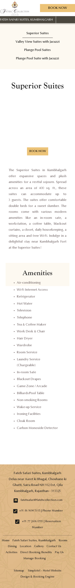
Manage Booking (34, 558)
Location (25, 546)
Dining (12, 546)
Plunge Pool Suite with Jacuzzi (37, 58)
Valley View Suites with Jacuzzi (38, 41)
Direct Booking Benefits (36, 552)
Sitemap (19, 570)
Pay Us (59, 552)
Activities (11, 552)
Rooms (63, 540)
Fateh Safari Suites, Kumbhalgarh (26, 19)
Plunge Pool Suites (37, 50)
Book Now (57, 8)
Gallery (39, 546)
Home (6, 540)
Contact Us (54, 546)
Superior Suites (37, 33)
